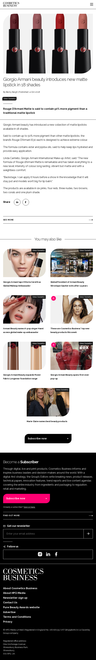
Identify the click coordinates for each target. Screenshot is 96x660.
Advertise (9, 612)
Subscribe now (37, 438)
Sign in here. (29, 507)
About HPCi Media (14, 593)
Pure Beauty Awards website (21, 607)
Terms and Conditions (17, 616)
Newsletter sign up (15, 597)
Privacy (7, 621)
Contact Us (10, 602)
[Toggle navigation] (91, 4)
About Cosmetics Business (20, 588)
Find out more (11, 515)
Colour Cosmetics (9, 98)
